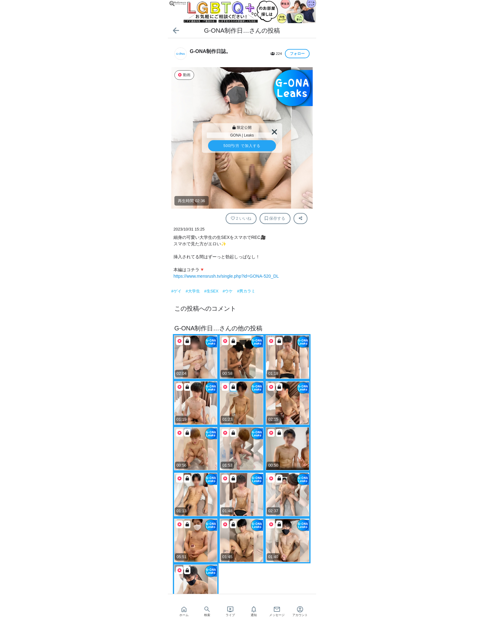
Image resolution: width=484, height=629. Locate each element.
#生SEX (211, 291)
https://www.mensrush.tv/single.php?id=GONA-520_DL (226, 276)
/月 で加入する (242, 146)
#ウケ (228, 291)
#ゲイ (177, 291)
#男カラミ (246, 291)
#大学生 (193, 291)
